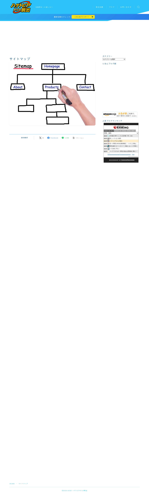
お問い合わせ (126, 7)
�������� (133, 156)
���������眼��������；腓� (121, 155)
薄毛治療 (99, 7)
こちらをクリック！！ (81, 17)
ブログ (112, 7)
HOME (12, 484)
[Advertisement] (74, 37)
